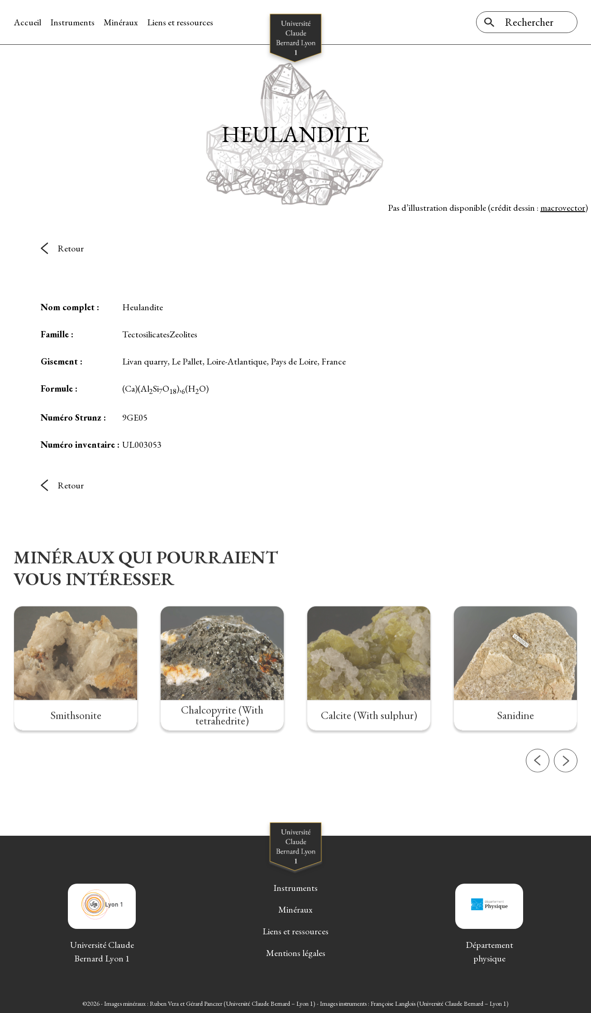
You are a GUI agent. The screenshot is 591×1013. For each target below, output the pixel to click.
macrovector (562, 207)
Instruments (72, 22)
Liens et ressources (180, 22)
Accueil (27, 22)
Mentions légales (295, 953)
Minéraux (121, 22)
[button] (537, 793)
